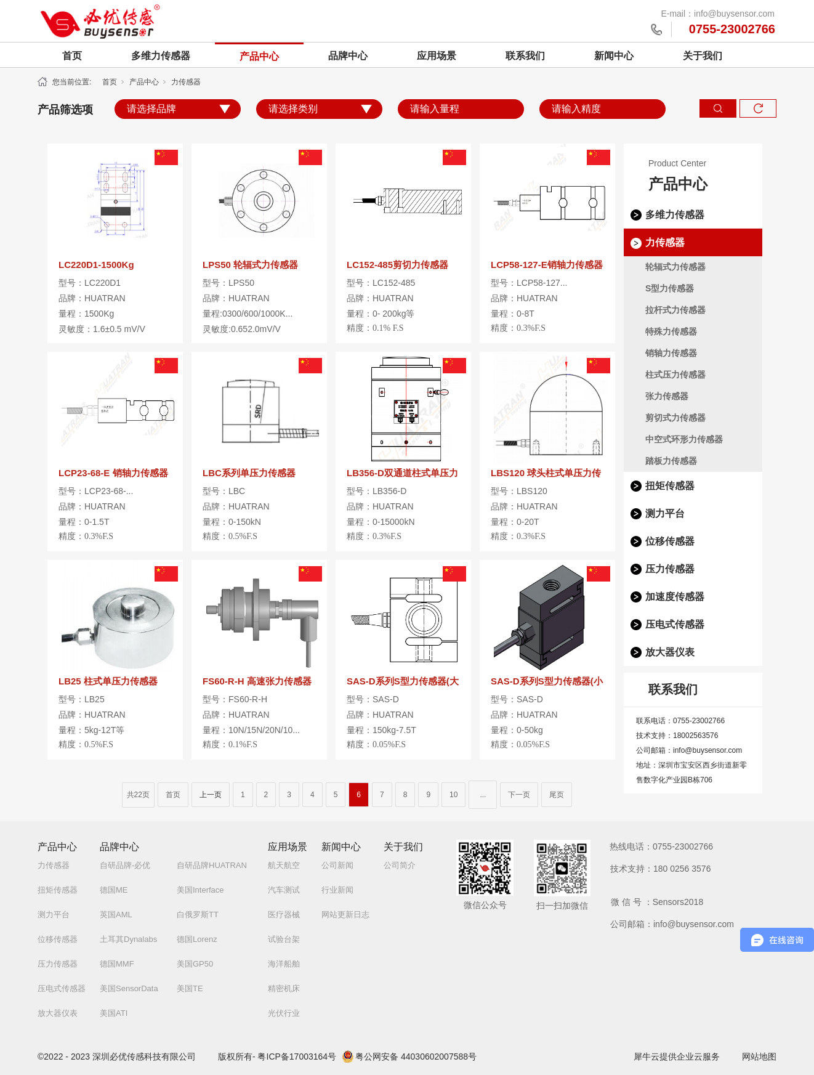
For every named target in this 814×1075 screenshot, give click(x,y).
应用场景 (436, 56)
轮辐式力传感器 (675, 267)
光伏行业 (284, 1013)
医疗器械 (284, 914)
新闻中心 (614, 56)
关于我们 (702, 56)
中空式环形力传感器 (684, 439)
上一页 (210, 794)
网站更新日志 (345, 914)
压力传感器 (670, 569)
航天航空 (284, 865)
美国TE (190, 988)
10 (453, 794)
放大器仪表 (670, 652)
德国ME (114, 889)
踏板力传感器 (671, 461)
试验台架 (284, 939)
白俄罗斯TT (198, 914)
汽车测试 (284, 889)
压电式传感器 (674, 624)
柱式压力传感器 (675, 374)
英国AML (116, 914)
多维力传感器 (160, 56)
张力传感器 (666, 396)
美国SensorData (129, 988)
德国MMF (117, 963)
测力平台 (665, 513)
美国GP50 (195, 963)
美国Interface (200, 889)
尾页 (556, 794)
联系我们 (525, 56)
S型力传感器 (669, 288)
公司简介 (400, 865)
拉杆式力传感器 (675, 310)
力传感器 (186, 82)
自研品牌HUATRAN (212, 865)
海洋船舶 (284, 963)
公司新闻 (337, 865)
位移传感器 (670, 541)
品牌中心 (348, 56)
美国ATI (113, 1013)
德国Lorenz (197, 939)
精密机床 (284, 988)
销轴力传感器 (671, 353)
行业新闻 (337, 889)
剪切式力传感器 (675, 418)
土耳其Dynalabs (128, 939)
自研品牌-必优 (125, 865)
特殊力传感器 (671, 331)
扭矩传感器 (670, 486)
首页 (72, 56)
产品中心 (259, 56)
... (483, 794)
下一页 (519, 794)
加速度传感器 (674, 596)
